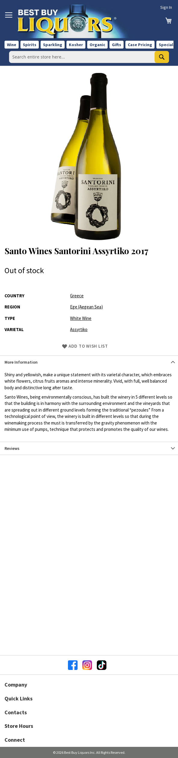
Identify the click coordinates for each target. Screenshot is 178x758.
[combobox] (89, 57)
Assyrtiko (78, 329)
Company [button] (16, 684)
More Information (21, 362)
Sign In (166, 7)
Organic (97, 44)
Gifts (116, 44)
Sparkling (52, 44)
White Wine (80, 318)
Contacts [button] (16, 712)
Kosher (76, 44)
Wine (11, 44)
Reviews (12, 448)
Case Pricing (140, 44)
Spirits (29, 44)
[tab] (89, 361)
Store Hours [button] (19, 725)
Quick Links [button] (18, 698)
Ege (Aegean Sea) (86, 307)
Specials (167, 44)
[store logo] (76, 21)
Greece (77, 295)
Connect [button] (15, 739)
